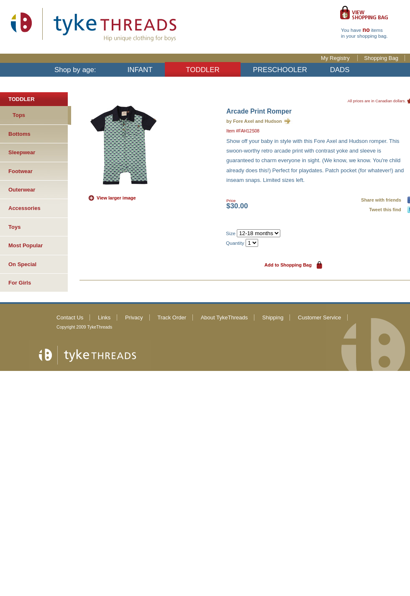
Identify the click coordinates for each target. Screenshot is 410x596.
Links (104, 317)
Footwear (20, 171)
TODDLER (202, 70)
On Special (22, 264)
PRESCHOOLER (280, 70)
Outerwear (21, 190)
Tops (19, 115)
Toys (14, 227)
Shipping (273, 317)
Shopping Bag (381, 58)
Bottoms (19, 134)
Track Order (171, 317)
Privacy (134, 317)
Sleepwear (21, 152)
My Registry (336, 58)
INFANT (140, 70)
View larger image (116, 197)
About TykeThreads (224, 317)
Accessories (24, 208)
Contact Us (69, 317)
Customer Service (319, 317)
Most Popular (25, 245)
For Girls (19, 283)
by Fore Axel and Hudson (254, 121)
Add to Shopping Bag (288, 264)
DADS (340, 70)
